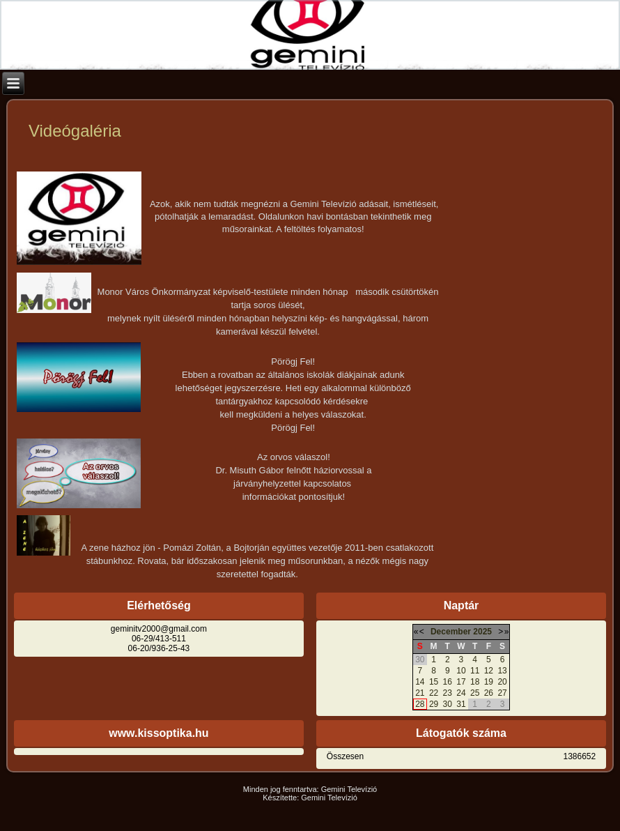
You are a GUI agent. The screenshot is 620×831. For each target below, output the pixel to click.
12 (488, 671)
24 (460, 693)
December (451, 631)
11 (474, 671)
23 (447, 693)
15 (433, 682)
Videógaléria (75, 130)
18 (474, 682)
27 (501, 693)
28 (419, 704)
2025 (482, 631)
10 (460, 671)
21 (419, 693)
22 (433, 693)
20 (501, 682)
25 (474, 693)
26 (488, 693)
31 (460, 704)
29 (433, 704)
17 (460, 682)
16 (447, 682)
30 (447, 704)
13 (501, 671)
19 (488, 682)
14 (419, 682)
